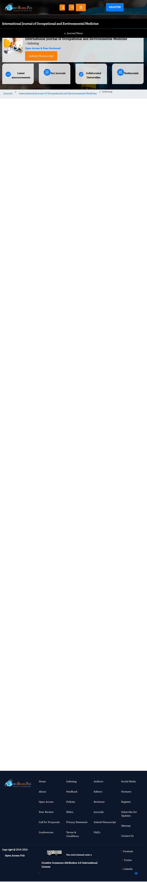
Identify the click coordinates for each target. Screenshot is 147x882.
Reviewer (99, 801)
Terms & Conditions (72, 834)
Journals (99, 812)
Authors (98, 781)
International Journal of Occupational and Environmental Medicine (58, 93)
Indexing (71, 781)
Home (42, 781)
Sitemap (126, 825)
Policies (70, 801)
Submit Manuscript (41, 56)
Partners (126, 791)
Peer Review (46, 812)
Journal (8, 93)
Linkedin (127, 869)
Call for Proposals (49, 822)
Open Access (46, 801)
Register (115, 7)
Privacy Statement (76, 822)
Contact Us (127, 835)
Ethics (69, 812)
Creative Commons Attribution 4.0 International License (69, 864)
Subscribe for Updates (129, 813)
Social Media (128, 781)
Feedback (71, 791)
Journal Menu (73, 27)
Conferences (46, 832)
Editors (98, 791)
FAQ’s (97, 832)
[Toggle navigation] (81, 7)
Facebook (126, 851)
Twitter (126, 860)
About (42, 791)
